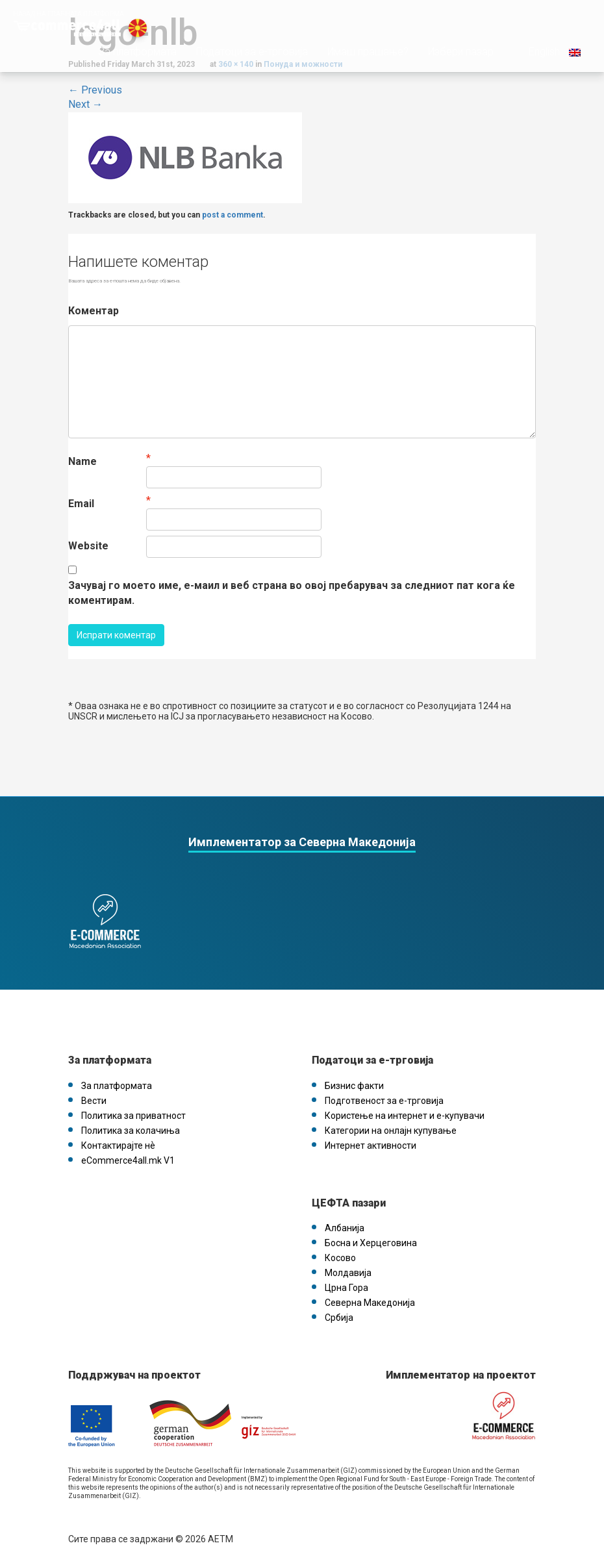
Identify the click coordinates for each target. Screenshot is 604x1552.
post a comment (232, 214)
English (544, 70)
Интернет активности (370, 1132)
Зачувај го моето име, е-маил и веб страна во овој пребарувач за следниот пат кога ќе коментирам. (291, 593)
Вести (94, 1088)
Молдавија (348, 1260)
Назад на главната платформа (68, 14)
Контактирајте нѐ (118, 1132)
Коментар (93, 311)
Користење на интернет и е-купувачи (404, 1102)
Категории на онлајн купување (391, 1117)
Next (85, 104)
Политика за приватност (133, 1102)
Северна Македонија (370, 1289)
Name (82, 461)
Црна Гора (346, 1275)
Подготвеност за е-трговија (384, 1088)
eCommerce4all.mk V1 (128, 1147)
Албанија (344, 1215)
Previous (95, 90)
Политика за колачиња (130, 1117)
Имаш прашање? (358, 70)
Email (81, 503)
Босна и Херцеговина (371, 1230)
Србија (339, 1304)
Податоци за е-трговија (243, 70)
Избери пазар (451, 70)
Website (88, 546)
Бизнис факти (354, 1073)
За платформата (128, 70)
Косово (340, 1245)
